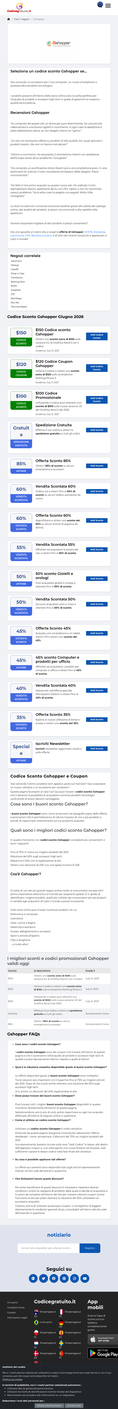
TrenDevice (17, 277)
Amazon (47, 235)
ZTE (13, 294)
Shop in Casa (17, 273)
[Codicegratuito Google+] (33, 1278)
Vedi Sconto (96, 430)
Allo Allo (15, 302)
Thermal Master (19, 306)
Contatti (11, 1312)
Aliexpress (99, 232)
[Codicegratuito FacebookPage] (53, 1278)
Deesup (15, 265)
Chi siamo (12, 1302)
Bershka (36, 235)
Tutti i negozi (21, 19)
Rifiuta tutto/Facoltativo (49, 1405)
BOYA (14, 286)
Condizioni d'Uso (16, 1307)
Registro (90, 1248)
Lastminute (17, 235)
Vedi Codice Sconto (96, 336)
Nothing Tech (18, 281)
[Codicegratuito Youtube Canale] (85, 1278)
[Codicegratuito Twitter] (43, 1278)
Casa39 (14, 269)
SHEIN (88, 232)
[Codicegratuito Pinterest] (64, 1278)
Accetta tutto (74, 1405)
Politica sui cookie (12, 1379)
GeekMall (16, 290)
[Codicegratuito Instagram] (74, 1278)
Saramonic (16, 261)
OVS (27, 235)
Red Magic (16, 298)
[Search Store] (100, 4)
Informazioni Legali (17, 1318)
